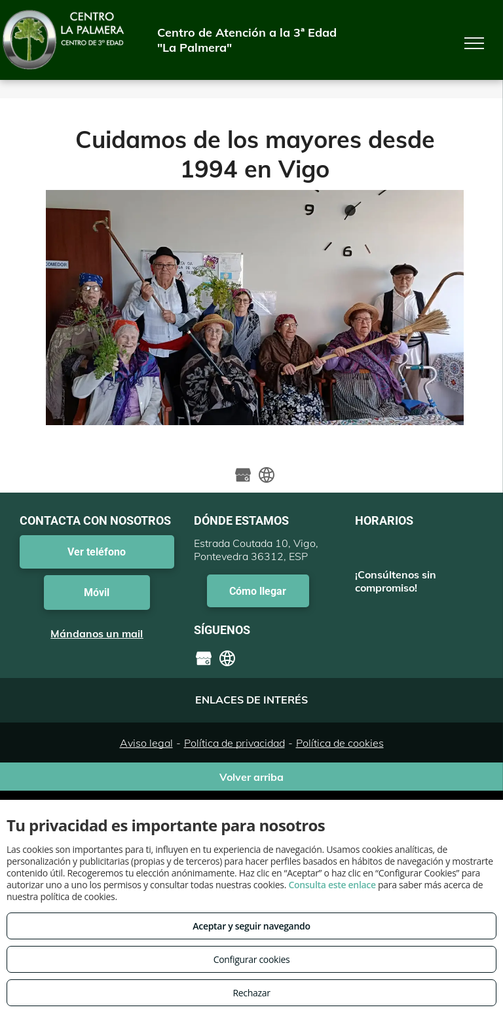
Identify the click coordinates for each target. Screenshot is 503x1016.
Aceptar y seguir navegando (251, 926)
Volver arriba (251, 776)
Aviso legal (146, 742)
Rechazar (251, 993)
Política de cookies (340, 742)
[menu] (474, 43)
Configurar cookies (252, 959)
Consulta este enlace (331, 884)
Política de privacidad (234, 742)
